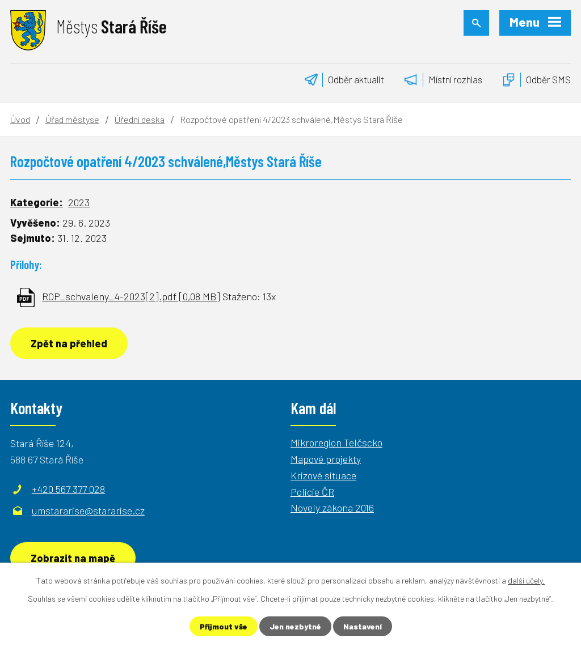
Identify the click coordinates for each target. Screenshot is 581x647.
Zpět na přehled (69, 343)
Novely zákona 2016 (332, 507)
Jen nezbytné (295, 626)
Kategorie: (36, 202)
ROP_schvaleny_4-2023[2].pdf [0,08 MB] (131, 296)
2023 (79, 202)
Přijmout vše (223, 626)
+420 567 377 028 (68, 489)
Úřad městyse (72, 119)
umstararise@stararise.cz (88, 510)
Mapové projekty (325, 459)
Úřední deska (140, 119)
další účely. (526, 580)
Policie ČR (312, 492)
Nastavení (362, 626)
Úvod (20, 119)
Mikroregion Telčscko (336, 442)
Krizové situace (323, 475)
